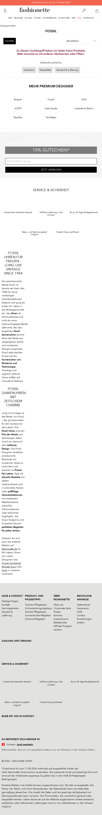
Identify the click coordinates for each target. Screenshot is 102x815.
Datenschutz (83, 604)
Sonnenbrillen (49, 18)
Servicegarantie (10, 608)
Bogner (18, 99)
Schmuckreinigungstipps (38, 608)
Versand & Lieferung (67, 70)
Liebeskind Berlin (84, 108)
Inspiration (88, 18)
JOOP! (18, 108)
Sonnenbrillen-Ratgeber (38, 615)
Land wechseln (25, 744)
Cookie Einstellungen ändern (84, 619)
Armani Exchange (11, 563)
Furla (4, 570)
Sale (79, 18)
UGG (84, 99)
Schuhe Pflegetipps (35, 611)
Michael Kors (9, 566)
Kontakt (6, 604)
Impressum (83, 608)
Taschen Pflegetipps (36, 604)
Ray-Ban (18, 117)
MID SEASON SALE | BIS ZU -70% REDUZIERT (51, 2)
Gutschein (29, 70)
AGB (79, 611)
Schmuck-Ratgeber (35, 619)
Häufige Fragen (10, 601)
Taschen (28, 18)
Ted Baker (51, 117)
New (10, 18)
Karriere (58, 615)
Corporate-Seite (62, 608)
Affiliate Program (63, 626)
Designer (18, 18)
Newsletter (45, 70)
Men (74, 18)
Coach (51, 99)
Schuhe (37, 18)
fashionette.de (9, 549)
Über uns (58, 604)
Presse (57, 611)
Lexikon (58, 629)
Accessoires (64, 18)
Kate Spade (51, 108)
